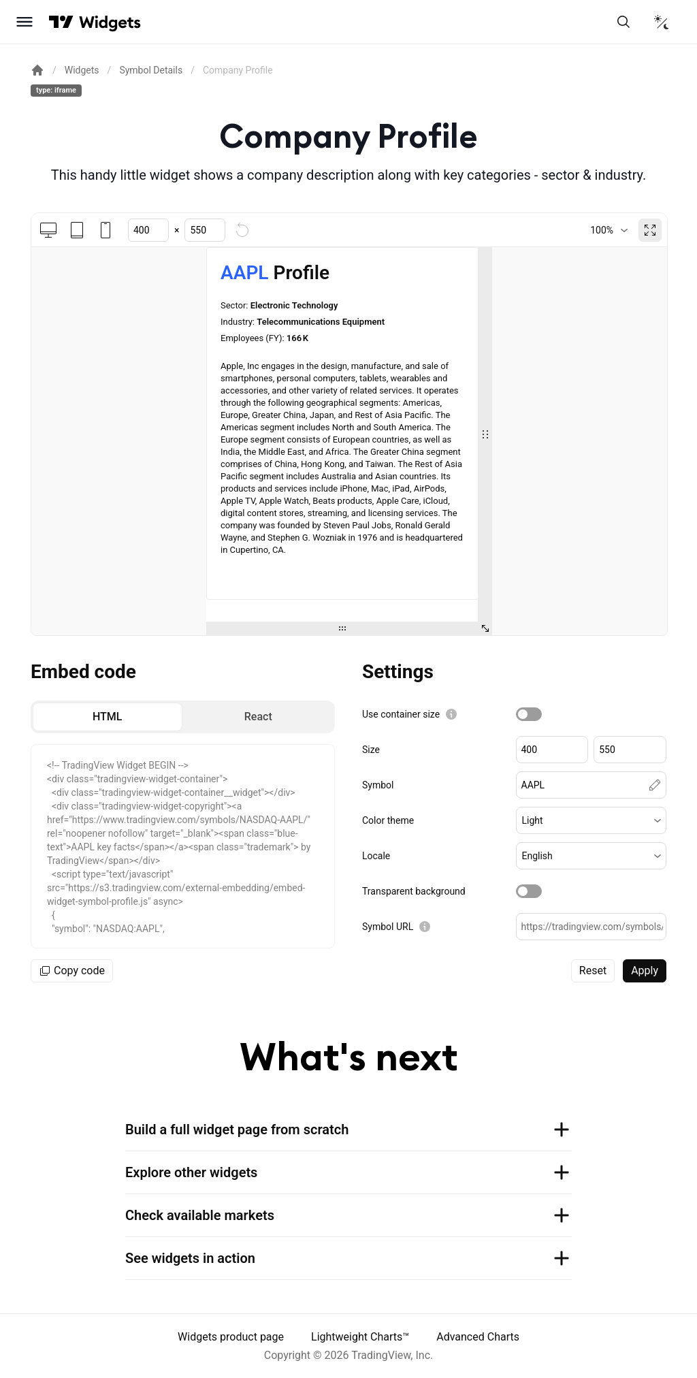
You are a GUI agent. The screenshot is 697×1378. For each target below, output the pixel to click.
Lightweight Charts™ (360, 1336)
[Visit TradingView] (61, 22)
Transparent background (414, 891)
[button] (591, 820)
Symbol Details (150, 70)
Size (371, 749)
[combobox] (609, 230)
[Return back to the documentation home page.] (37, 70)
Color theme (388, 820)
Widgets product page (231, 1336)
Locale (376, 855)
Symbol (377, 785)
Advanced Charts (477, 1336)
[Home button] (110, 22)
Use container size (401, 714)
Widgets (82, 70)
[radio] (107, 717)
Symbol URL (387, 926)
